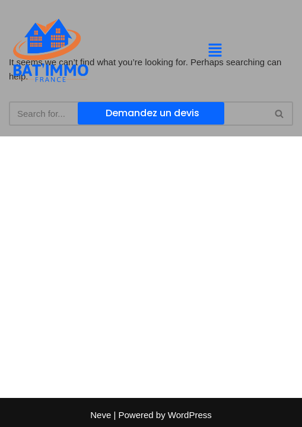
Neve (100, 415)
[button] (215, 51)
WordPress (190, 415)
